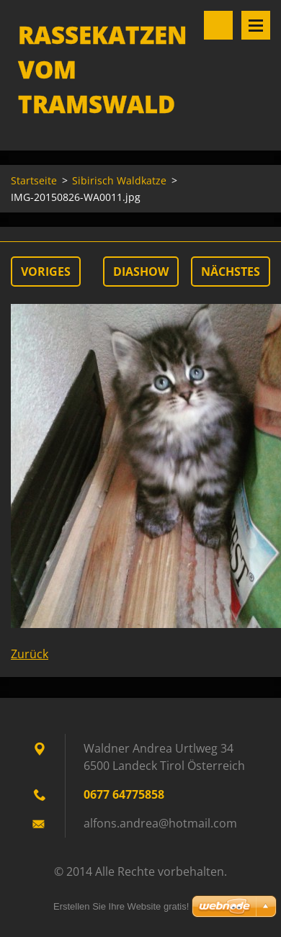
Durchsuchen (218, 25)
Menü (255, 25)
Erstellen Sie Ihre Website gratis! (121, 906)
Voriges (46, 271)
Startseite (34, 180)
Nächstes (230, 271)
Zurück (29, 654)
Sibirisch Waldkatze (119, 180)
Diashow (141, 271)
